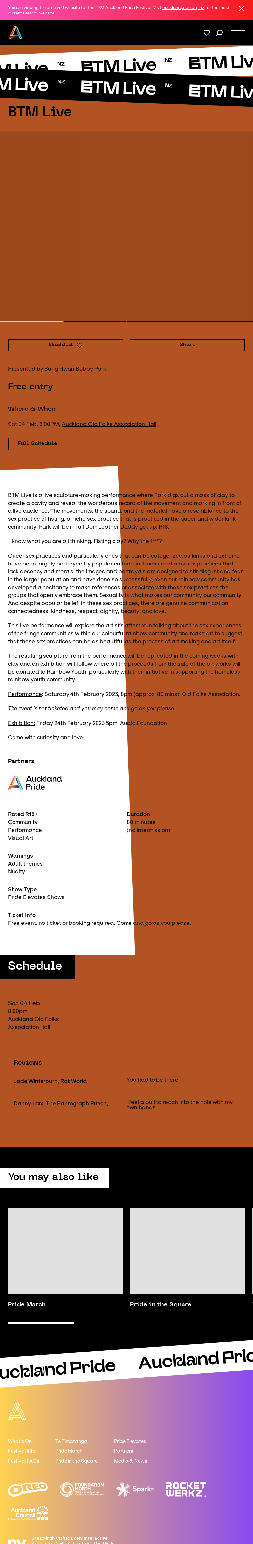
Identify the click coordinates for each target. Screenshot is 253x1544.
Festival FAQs (23, 1461)
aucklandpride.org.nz (183, 7)
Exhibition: (21, 723)
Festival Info (22, 1451)
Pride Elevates (130, 1442)
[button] (31, 321)
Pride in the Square (76, 1461)
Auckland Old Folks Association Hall (109, 424)
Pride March (69, 1451)
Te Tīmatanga (71, 1442)
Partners (123, 1451)
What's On (20, 1442)
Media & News (130, 1461)
